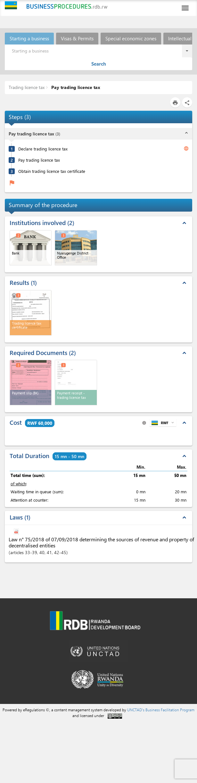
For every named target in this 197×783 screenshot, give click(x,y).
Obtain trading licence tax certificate (51, 171)
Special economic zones (130, 38)
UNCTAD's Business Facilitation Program (160, 709)
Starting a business (29, 38)
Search (98, 64)
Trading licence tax (27, 87)
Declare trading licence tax (43, 149)
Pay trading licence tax (75, 87)
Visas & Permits (77, 38)
